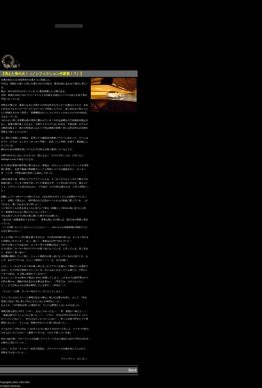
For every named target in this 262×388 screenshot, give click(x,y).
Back (132, 370)
